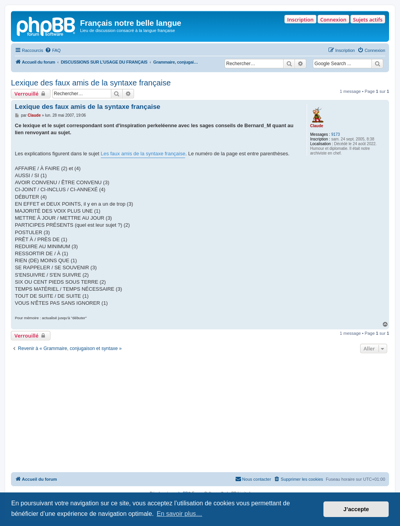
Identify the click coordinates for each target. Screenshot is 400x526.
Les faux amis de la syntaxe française (143, 153)
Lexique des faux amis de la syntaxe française (91, 82)
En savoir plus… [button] (179, 513)
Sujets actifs (367, 19)
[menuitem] (53, 50)
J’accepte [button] (356, 509)
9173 (335, 134)
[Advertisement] (200, 413)
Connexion (333, 19)
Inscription (300, 19)
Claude (316, 126)
